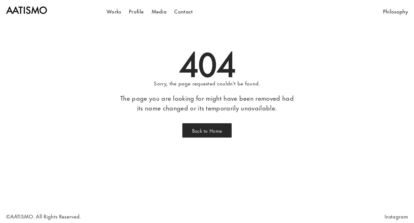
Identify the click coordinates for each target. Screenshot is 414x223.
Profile (136, 11)
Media (159, 11)
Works (114, 11)
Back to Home (207, 130)
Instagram (396, 216)
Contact (183, 11)
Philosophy (395, 11)
